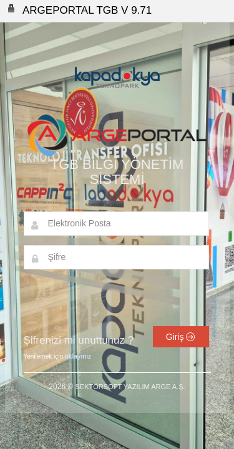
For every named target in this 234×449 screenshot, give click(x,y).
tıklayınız (78, 356)
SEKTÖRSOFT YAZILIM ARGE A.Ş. (130, 386)
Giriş (181, 337)
